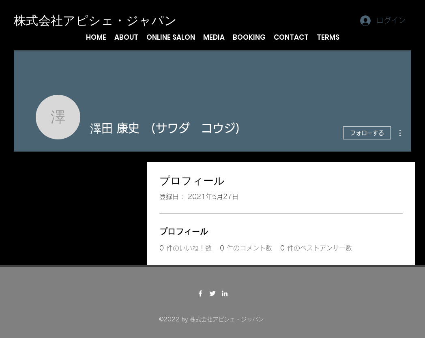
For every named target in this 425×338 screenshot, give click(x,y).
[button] (126, 37)
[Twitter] (212, 293)
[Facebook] (200, 293)
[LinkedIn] (225, 293)
